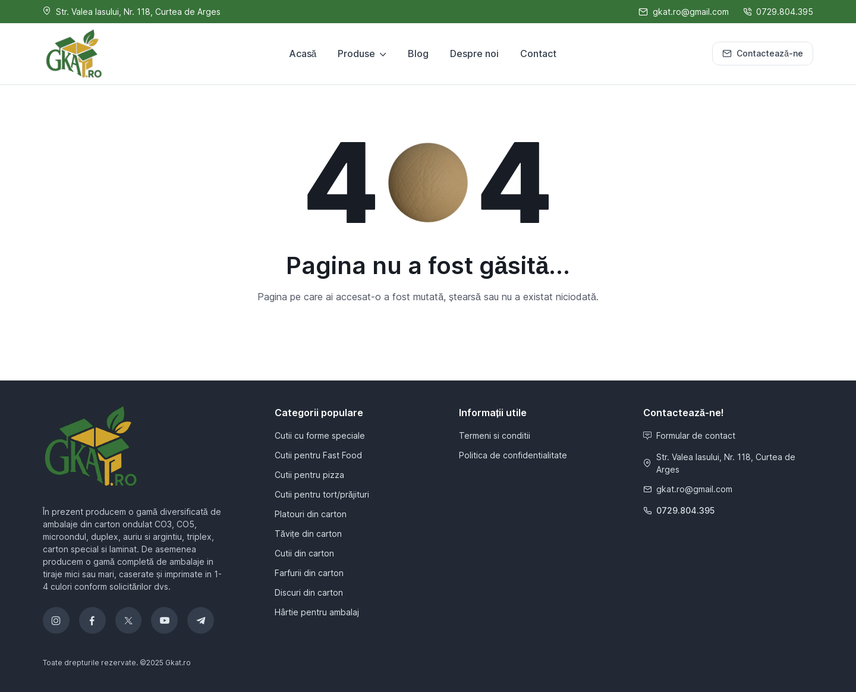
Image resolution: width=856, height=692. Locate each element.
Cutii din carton (304, 553)
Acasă (303, 53)
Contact (538, 53)
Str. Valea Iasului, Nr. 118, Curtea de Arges (719, 463)
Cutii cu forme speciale (320, 435)
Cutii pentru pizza (309, 475)
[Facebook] (92, 620)
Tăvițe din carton (308, 534)
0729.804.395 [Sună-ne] (778, 12)
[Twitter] (128, 620)
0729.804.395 (679, 510)
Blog (418, 53)
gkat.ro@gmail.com (687, 489)
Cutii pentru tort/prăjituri (322, 494)
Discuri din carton (309, 592)
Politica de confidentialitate (513, 455)
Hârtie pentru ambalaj (317, 612)
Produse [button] (356, 53)
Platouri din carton (311, 514)
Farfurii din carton (309, 573)
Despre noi (474, 53)
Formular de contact (689, 435)
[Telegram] (200, 620)
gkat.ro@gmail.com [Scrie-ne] (683, 12)
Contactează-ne (762, 53)
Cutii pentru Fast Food (318, 455)
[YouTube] (164, 620)
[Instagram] (56, 620)
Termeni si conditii (494, 435)
